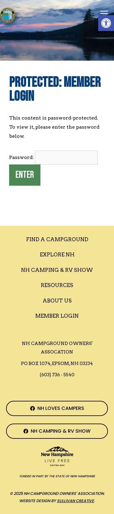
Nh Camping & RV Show (57, 270)
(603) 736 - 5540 (57, 374)
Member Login (57, 316)
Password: (53, 157)
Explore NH (57, 255)
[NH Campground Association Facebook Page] (57, 408)
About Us (57, 301)
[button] (106, 23)
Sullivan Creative (75, 501)
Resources (57, 285)
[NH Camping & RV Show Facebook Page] (57, 431)
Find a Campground (57, 239)
